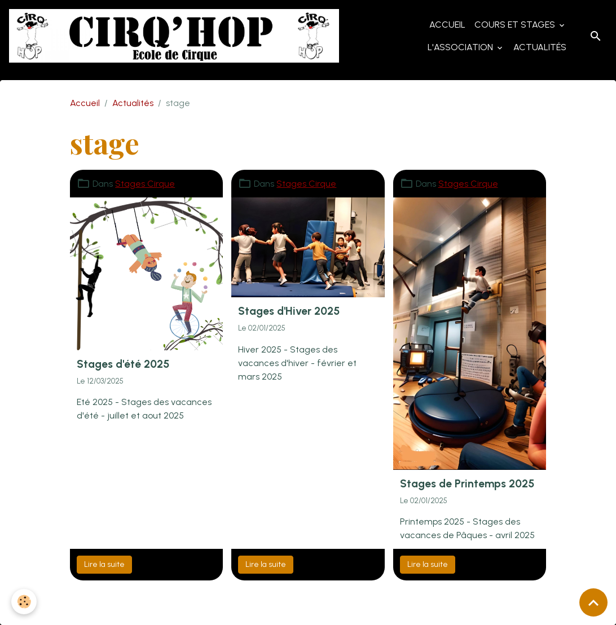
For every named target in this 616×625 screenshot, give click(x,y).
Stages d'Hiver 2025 (289, 311)
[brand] (174, 36)
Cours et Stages (515, 24)
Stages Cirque (145, 183)
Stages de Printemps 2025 (467, 483)
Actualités (539, 47)
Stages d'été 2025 (123, 364)
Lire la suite (104, 564)
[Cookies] (24, 601)
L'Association (461, 47)
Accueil (447, 24)
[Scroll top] (593, 602)
